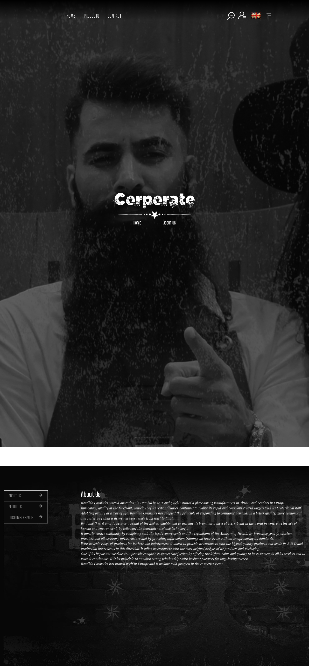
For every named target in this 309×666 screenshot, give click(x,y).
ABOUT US (169, 223)
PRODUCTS (91, 16)
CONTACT (114, 16)
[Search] (179, 11)
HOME (71, 16)
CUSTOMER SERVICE (26, 518)
